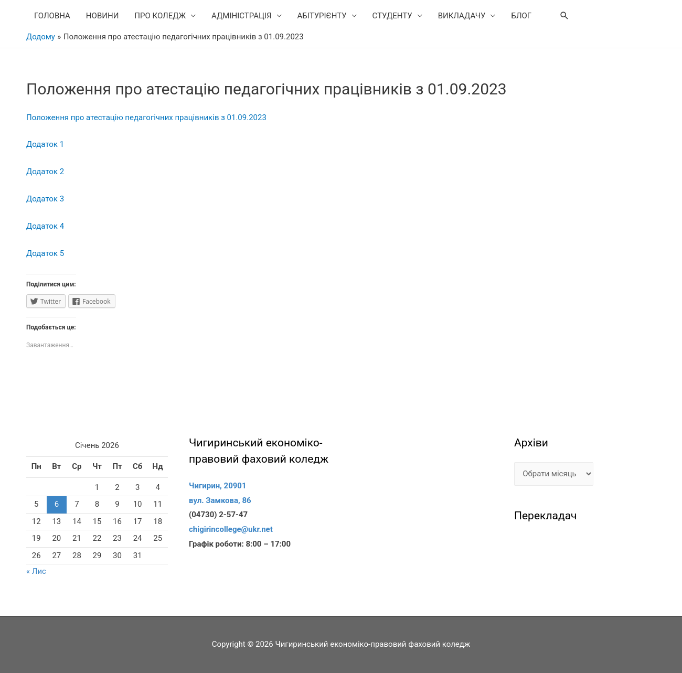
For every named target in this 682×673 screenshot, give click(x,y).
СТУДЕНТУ (392, 15)
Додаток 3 (45, 199)
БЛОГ (521, 15)
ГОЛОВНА (52, 15)
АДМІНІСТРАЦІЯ (241, 15)
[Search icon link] (564, 15)
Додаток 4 (45, 226)
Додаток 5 (45, 253)
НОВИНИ (102, 15)
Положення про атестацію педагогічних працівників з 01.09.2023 (146, 117)
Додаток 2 (45, 171)
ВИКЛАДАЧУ (462, 15)
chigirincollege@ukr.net (231, 529)
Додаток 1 (45, 144)
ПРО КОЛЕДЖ (160, 15)
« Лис (36, 571)
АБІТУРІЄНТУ (322, 15)
